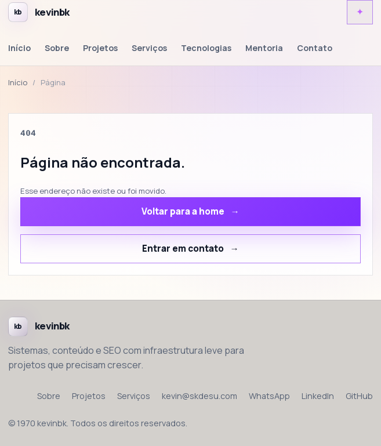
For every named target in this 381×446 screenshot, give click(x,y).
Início (19, 47)
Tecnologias (206, 47)
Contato (314, 47)
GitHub (359, 395)
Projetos (100, 47)
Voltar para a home (182, 211)
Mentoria (264, 47)
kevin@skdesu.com (199, 395)
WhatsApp (269, 395)
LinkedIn (318, 395)
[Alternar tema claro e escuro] (360, 12)
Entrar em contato (183, 248)
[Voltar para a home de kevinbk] (38, 12)
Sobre (57, 47)
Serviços (149, 47)
